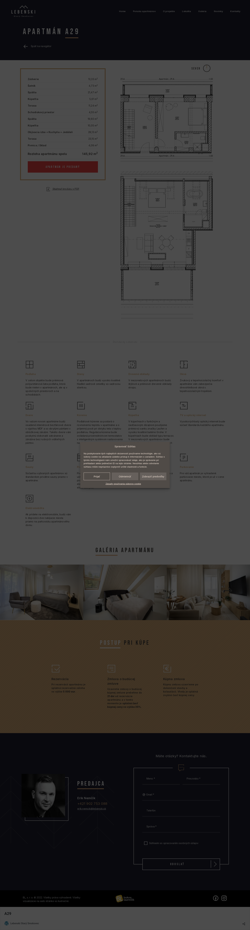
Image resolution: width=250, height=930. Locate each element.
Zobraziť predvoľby (153, 476)
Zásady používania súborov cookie (123, 483)
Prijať (97, 476)
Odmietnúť (125, 476)
